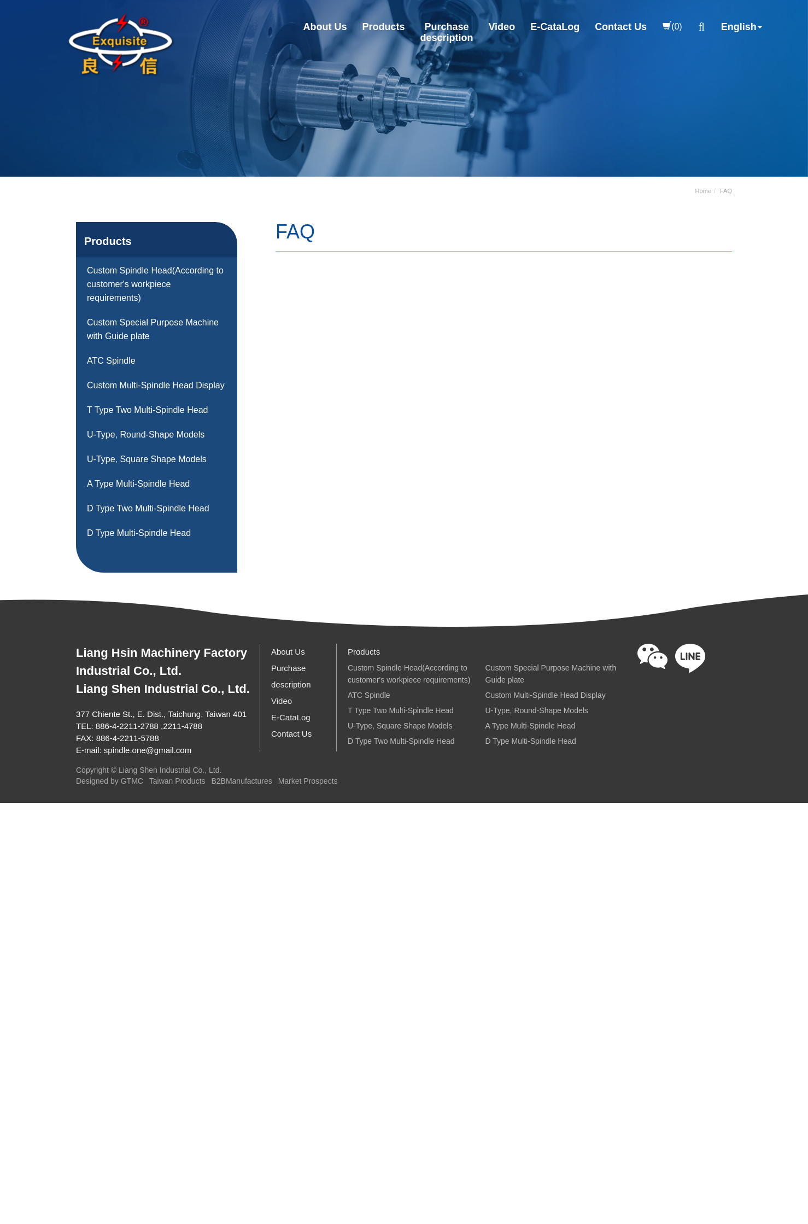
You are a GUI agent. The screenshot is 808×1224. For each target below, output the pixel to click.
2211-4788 (182, 726)
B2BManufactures (241, 781)
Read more (26, 958)
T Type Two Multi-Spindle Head (147, 410)
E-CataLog (554, 26)
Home (703, 191)
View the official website (100, 958)
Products (383, 26)
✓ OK (314, 1215)
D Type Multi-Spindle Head (139, 533)
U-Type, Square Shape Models (147, 459)
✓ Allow (15, 843)
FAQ (726, 191)
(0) (672, 26)
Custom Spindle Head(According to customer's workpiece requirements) (155, 284)
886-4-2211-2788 (127, 726)
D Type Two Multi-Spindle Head (148, 508)
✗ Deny (15, 860)
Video (501, 26)
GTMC (132, 781)
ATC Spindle (111, 360)
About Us (325, 26)
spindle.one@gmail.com (147, 750)
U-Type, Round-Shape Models (145, 434)
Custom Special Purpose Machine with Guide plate (153, 329)
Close (11, 810)
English (739, 26)
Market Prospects (308, 781)
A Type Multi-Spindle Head (138, 483)
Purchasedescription (446, 32)
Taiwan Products (177, 781)
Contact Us (621, 26)
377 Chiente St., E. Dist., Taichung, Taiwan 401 (161, 714)
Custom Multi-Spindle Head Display (156, 385)
